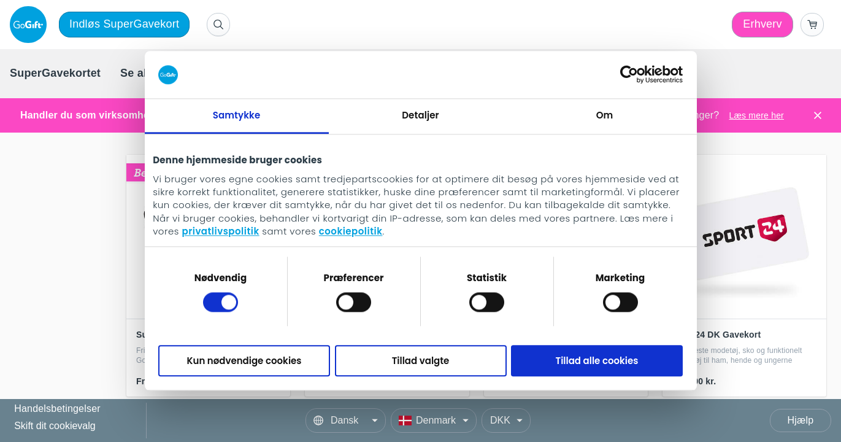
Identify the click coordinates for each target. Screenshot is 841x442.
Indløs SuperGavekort (124, 24)
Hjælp (801, 420)
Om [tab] (604, 115)
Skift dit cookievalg (55, 426)
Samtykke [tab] (237, 115)
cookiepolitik (351, 231)
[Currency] (506, 420)
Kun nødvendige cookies (244, 360)
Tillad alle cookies (597, 360)
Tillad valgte (421, 360)
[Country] (433, 420)
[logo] (31, 24)
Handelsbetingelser (57, 409)
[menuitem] (55, 74)
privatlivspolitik (220, 231)
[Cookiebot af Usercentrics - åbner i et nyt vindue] (629, 75)
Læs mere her (756, 115)
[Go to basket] (812, 24)
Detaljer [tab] (420, 115)
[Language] (345, 420)
